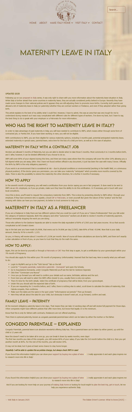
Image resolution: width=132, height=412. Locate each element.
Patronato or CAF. (54, 250)
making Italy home (61, 384)
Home (33, 22)
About (43, 22)
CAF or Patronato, (59, 197)
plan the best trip (101, 384)
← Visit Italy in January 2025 (17, 399)
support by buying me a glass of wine (68, 354)
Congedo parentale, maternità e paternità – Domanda (42, 267)
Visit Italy (81, 22)
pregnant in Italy (30, 97)
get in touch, (114, 384)
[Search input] (116, 9)
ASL (17, 188)
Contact (97, 22)
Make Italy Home (60, 22)
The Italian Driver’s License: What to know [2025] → (105, 399)
